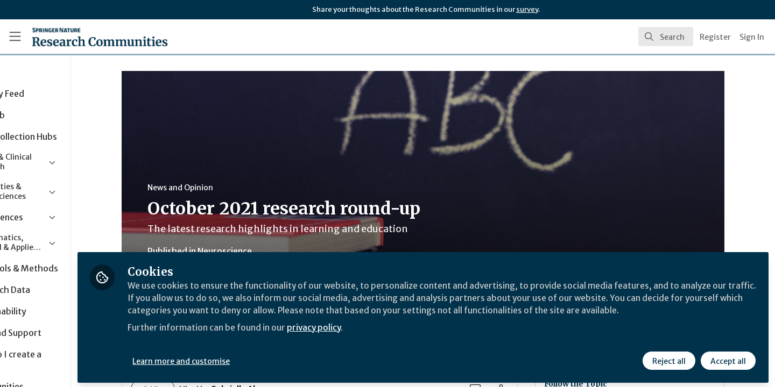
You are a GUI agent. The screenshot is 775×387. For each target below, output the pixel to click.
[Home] (85, 37)
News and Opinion (213, 187)
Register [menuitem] (715, 37)
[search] (665, 36)
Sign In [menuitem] (751, 37)
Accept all (727, 358)
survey (527, 9)
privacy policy (383, 337)
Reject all (668, 358)
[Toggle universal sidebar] (15, 37)
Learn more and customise (248, 358)
